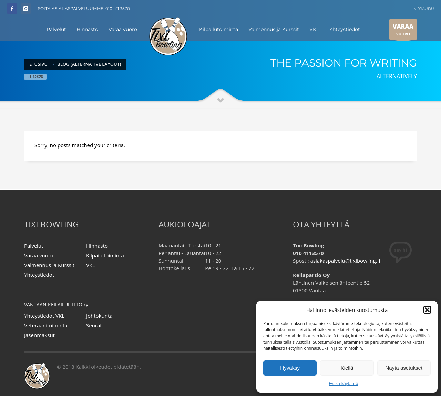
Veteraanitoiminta (46, 325)
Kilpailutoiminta (105, 255)
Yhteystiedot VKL (44, 315)
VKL (90, 265)
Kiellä (347, 368)
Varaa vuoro (38, 255)
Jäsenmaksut (39, 335)
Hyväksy (290, 368)
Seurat (94, 325)
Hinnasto (97, 245)
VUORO (403, 31)
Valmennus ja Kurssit (49, 265)
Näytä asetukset (404, 368)
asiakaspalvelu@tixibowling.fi (345, 260)
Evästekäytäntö (343, 383)
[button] (427, 309)
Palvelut (33, 245)
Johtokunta (99, 315)
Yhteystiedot (39, 274)
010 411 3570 (117, 8)
